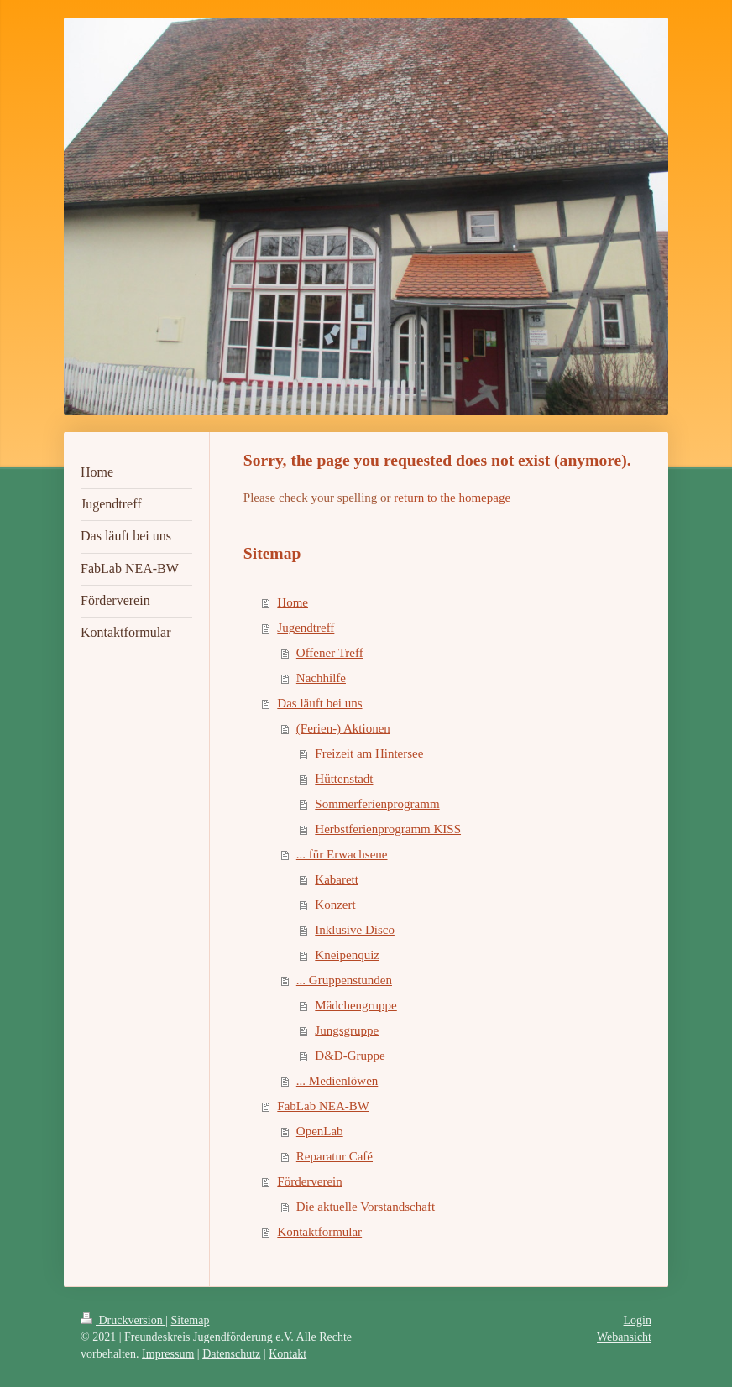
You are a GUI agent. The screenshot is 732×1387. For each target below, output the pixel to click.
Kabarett (336, 879)
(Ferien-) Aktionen (343, 728)
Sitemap (190, 1320)
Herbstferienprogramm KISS (388, 829)
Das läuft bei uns (319, 703)
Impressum (168, 1354)
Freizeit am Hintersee (369, 753)
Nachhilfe (321, 678)
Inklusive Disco (355, 929)
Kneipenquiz (347, 955)
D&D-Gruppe (349, 1055)
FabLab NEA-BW (323, 1106)
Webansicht (624, 1337)
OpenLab (319, 1131)
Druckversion (123, 1320)
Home (292, 602)
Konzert (335, 904)
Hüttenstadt (344, 778)
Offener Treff (329, 653)
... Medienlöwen (337, 1080)
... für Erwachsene (342, 854)
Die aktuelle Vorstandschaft (365, 1206)
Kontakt (287, 1354)
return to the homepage (452, 497)
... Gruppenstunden (344, 980)
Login (637, 1320)
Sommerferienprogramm (377, 804)
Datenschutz (231, 1354)
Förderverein (309, 1181)
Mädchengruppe (355, 1005)
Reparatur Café (334, 1156)
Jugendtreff (305, 627)
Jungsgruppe (347, 1030)
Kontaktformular (319, 1231)
